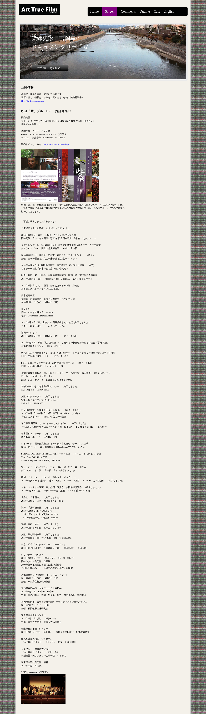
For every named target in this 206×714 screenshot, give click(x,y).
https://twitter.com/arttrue (32, 101)
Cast (157, 11)
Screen (109, 11)
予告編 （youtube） (50, 67)
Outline (144, 11)
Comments (128, 11)
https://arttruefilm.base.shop (56, 144)
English (169, 11)
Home (94, 11)
